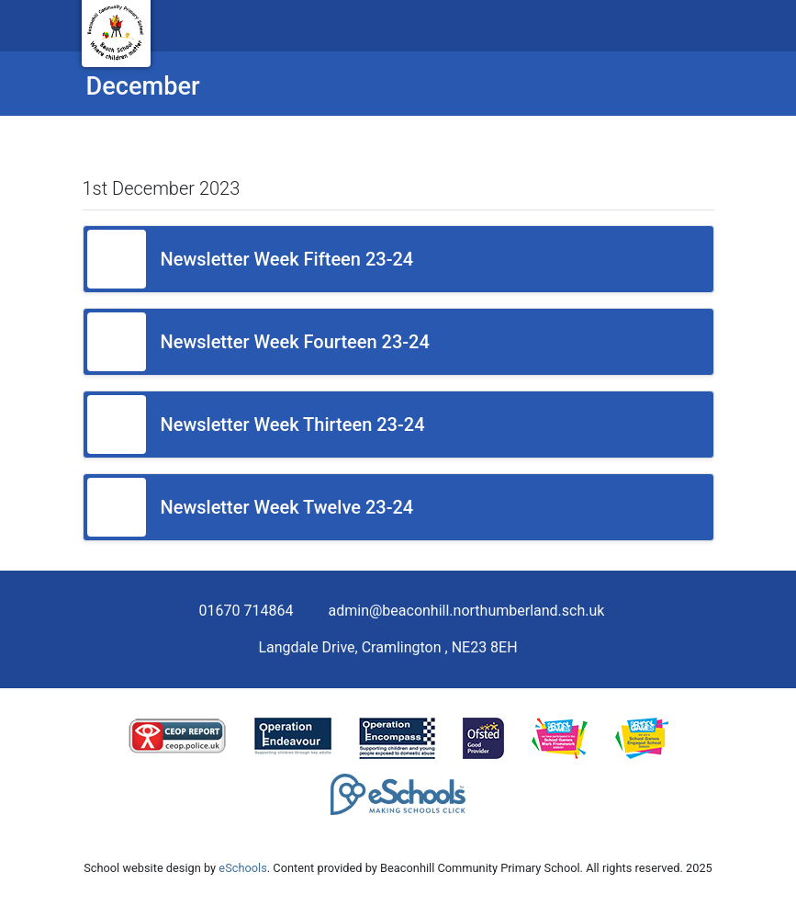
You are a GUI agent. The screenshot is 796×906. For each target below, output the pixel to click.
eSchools (242, 868)
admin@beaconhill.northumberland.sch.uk (467, 610)
